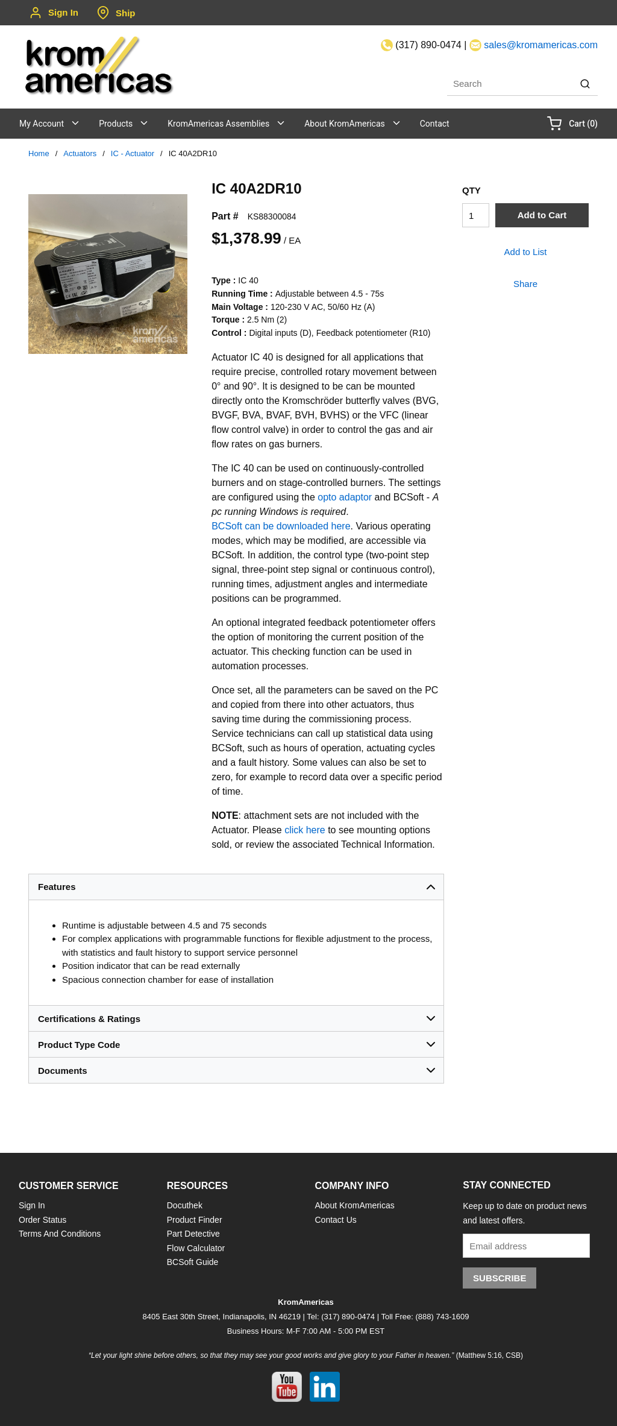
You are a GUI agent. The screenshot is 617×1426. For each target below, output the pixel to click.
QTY (471, 190)
